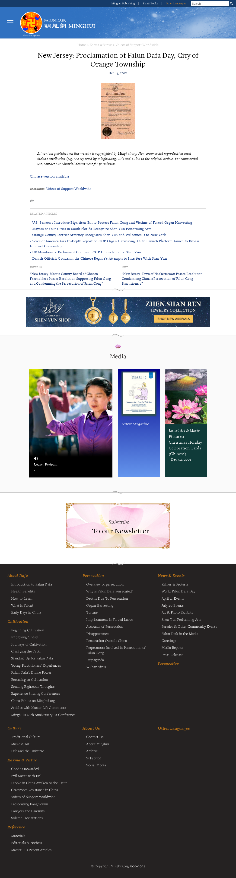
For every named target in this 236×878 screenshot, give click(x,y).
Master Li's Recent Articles (31, 849)
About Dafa (17, 575)
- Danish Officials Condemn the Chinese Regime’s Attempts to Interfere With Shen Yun (98, 258)
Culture (14, 728)
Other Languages (176, 3)
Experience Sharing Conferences (35, 693)
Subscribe (93, 758)
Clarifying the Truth (26, 651)
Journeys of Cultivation (29, 644)
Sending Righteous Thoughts (33, 686)
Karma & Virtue (101, 44)
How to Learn (21, 598)
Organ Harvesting (99, 605)
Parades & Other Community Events (189, 626)
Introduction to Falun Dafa (31, 584)
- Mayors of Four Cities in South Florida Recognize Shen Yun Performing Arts (90, 228)
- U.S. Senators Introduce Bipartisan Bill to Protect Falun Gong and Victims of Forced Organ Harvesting (111, 222)
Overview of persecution (105, 584)
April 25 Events (173, 598)
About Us (91, 728)
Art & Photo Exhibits (177, 612)
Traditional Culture (25, 736)
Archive (92, 750)
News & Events (171, 575)
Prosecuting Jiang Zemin (29, 804)
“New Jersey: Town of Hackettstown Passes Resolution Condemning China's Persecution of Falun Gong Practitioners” (162, 278)
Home (81, 44)
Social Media (96, 765)
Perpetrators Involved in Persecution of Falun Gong (115, 650)
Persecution (93, 575)
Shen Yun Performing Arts (181, 619)
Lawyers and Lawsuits (28, 810)
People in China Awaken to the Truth (39, 782)
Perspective (168, 663)
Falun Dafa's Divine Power (31, 672)
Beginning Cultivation (27, 630)
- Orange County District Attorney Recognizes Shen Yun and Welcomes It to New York (98, 234)
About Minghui (97, 743)
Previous (35, 267)
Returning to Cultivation (29, 679)
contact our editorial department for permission (79, 163)
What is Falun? (22, 605)
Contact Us (94, 736)
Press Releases (172, 654)
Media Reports (173, 647)
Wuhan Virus (96, 666)
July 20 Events (173, 605)
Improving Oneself (25, 637)
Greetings (169, 640)
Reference (16, 827)
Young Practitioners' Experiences (36, 665)
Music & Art (20, 743)
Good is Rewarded (25, 768)
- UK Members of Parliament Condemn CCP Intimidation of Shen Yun (85, 252)
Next (125, 267)
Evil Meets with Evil (26, 775)
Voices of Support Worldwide (137, 44)
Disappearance (97, 633)
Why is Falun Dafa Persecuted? (109, 591)
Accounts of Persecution (104, 626)
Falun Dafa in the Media (180, 633)
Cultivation (17, 621)
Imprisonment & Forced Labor (109, 619)
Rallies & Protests (175, 584)
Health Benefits (23, 591)
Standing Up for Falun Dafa (32, 658)
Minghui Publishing (124, 3)
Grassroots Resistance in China (34, 789)
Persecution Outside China (106, 640)
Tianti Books (151, 3)
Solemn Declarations (27, 817)
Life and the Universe (27, 750)
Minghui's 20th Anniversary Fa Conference (43, 714)
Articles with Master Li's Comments (38, 707)
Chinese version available (49, 176)
